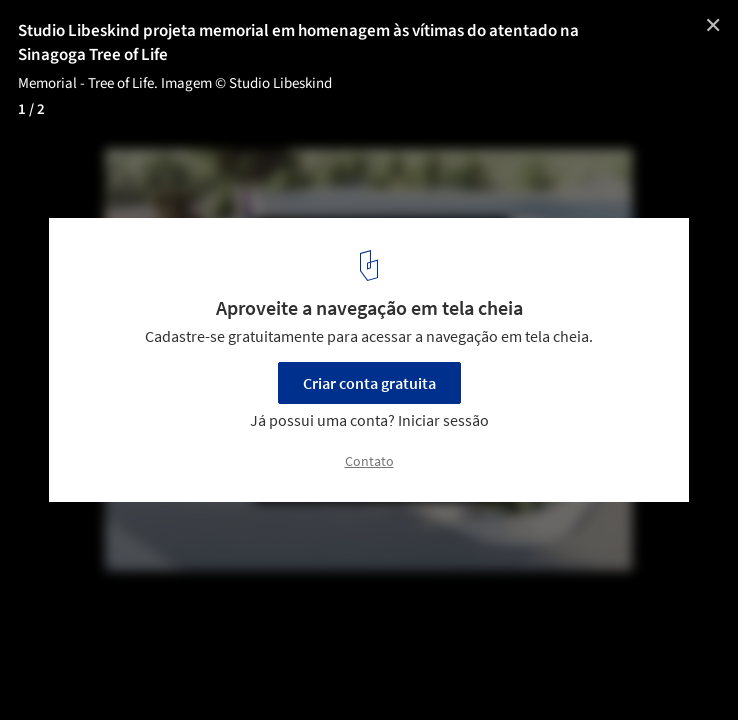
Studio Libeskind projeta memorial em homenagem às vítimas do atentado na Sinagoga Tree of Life (298, 43)
